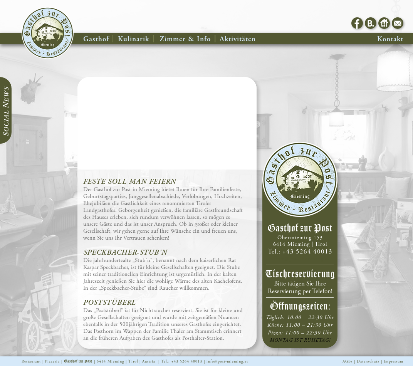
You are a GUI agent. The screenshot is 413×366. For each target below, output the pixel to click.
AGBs (347, 361)
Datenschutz (368, 361)
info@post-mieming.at (227, 361)
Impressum (393, 361)
